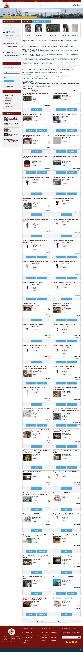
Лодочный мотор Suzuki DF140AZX (34, 346)
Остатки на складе (8, 106)
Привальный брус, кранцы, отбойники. (11, 35)
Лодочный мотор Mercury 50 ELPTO (64, 261)
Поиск (73, 5)
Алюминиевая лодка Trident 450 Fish (65, 535)
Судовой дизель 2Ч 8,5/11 (61, 493)
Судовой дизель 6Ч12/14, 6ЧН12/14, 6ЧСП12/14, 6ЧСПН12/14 (35, 451)
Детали (36, 109)
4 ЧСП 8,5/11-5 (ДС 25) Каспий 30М (64, 114)
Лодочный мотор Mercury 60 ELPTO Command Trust (35, 241)
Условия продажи (8, 98)
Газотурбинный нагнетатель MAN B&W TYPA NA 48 (35, 94)
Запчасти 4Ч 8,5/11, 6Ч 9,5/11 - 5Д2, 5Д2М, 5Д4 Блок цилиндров (35, 598)
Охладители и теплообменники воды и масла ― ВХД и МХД (13, 140)
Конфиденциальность (9, 97)
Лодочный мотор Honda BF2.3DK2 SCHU (66, 514)
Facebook (72, 642)
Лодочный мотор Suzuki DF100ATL (34, 282)
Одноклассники (75, 642)
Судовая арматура (7, 59)
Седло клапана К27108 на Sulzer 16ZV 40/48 (65, 451)
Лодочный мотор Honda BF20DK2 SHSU (66, 219)
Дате (72, 90)
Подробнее (35, 99)
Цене (68, 90)
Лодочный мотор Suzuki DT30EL (63, 367)
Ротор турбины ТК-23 (30, 303)
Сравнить (34, 101)
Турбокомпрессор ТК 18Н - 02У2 (13, 124)
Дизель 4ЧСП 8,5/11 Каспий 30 (63, 177)
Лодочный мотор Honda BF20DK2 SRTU (36, 261)
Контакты (60, 5)
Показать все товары (8, 28)
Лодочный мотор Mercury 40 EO (63, 198)
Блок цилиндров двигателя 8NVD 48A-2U (36, 430)
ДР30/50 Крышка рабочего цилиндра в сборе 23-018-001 (66, 388)
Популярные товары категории (10, 145)
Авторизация (77, 5)
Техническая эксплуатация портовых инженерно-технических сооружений (11, 42)
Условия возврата (8, 100)
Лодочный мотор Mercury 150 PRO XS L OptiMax (36, 220)
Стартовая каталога (7, 25)
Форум (66, 5)
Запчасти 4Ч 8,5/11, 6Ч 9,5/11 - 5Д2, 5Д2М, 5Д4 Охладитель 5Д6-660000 (12, 118)
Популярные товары (9, 104)
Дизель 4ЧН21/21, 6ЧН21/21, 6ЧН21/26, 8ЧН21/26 (36, 136)
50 (34, 90)
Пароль (5, 72)
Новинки (39, 621)
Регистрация (79, 5)
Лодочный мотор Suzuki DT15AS (63, 346)
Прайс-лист (7, 107)
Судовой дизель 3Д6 (60, 93)
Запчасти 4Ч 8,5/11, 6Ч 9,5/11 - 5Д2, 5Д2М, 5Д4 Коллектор (65, 304)
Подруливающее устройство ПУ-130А (65, 135)
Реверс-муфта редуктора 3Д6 (13, 129)
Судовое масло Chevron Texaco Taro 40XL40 (35, 157)
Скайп (67, 642)
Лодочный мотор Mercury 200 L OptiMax (36, 177)
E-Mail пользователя (8, 67)
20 (32, 90)
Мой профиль (7, 63)
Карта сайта (54, 632)
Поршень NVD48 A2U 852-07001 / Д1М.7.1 (34, 577)
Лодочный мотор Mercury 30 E (63, 240)
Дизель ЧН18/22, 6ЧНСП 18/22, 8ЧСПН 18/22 (36, 556)
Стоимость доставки (9, 101)
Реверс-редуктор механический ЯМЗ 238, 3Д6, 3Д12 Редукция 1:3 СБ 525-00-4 (66, 410)
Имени (58, 90)
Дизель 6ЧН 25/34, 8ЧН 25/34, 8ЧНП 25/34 (35, 199)
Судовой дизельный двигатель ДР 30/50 (36, 409)
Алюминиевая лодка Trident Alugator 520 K (66, 157)
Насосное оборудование (8, 39)
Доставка (54, 5)
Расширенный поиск (9, 95)
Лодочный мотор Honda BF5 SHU (34, 388)
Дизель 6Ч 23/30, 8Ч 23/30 (32, 472)
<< (29, 618)
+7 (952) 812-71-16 (56, 1)
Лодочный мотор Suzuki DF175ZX (64, 282)
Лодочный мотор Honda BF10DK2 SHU (65, 472)
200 (39, 90)
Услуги (47, 5)
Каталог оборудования (9, 21)
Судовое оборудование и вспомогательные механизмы (9, 32)
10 (30, 90)
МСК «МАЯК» (38, 650)
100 (37, 90)
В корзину (61, 109)
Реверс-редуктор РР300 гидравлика (12, 135)
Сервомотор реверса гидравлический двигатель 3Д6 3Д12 (65, 430)
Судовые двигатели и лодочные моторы (10, 47)
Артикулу (64, 90)
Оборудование (40, 5)
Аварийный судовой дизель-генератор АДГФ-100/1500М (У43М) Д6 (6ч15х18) (36, 493)
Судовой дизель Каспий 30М (62, 598)
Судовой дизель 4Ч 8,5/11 (31, 514)
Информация (7, 91)
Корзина (75, 5)
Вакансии (54, 640)
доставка (48, 107)
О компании (32, 5)
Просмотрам (77, 90)
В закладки (72, 109)
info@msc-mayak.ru (73, 1)
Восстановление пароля (9, 86)
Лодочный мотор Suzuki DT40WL (34, 324)
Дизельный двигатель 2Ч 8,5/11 (63, 577)
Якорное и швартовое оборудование (11, 55)
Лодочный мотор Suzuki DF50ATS (64, 324)
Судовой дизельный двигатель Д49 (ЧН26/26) (34, 535)
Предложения (7, 103)
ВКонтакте (70, 642)
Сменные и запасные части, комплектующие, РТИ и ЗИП (9, 51)
